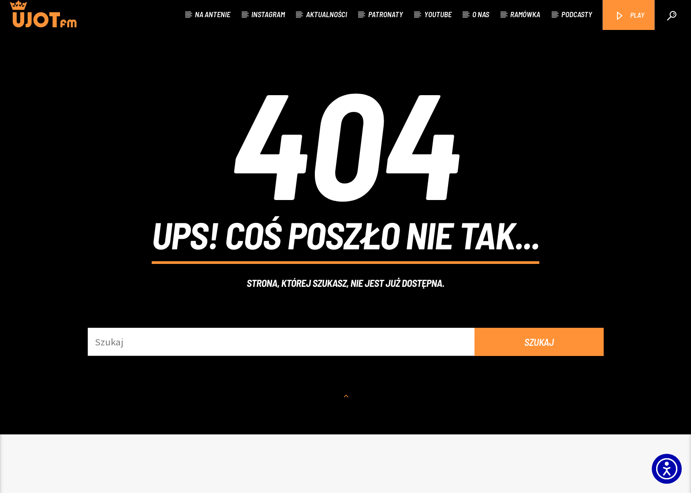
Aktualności (326, 14)
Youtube (438, 14)
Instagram (268, 14)
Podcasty (576, 14)
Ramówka (525, 14)
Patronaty (385, 14)
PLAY (629, 16)
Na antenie (212, 14)
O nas (480, 14)
